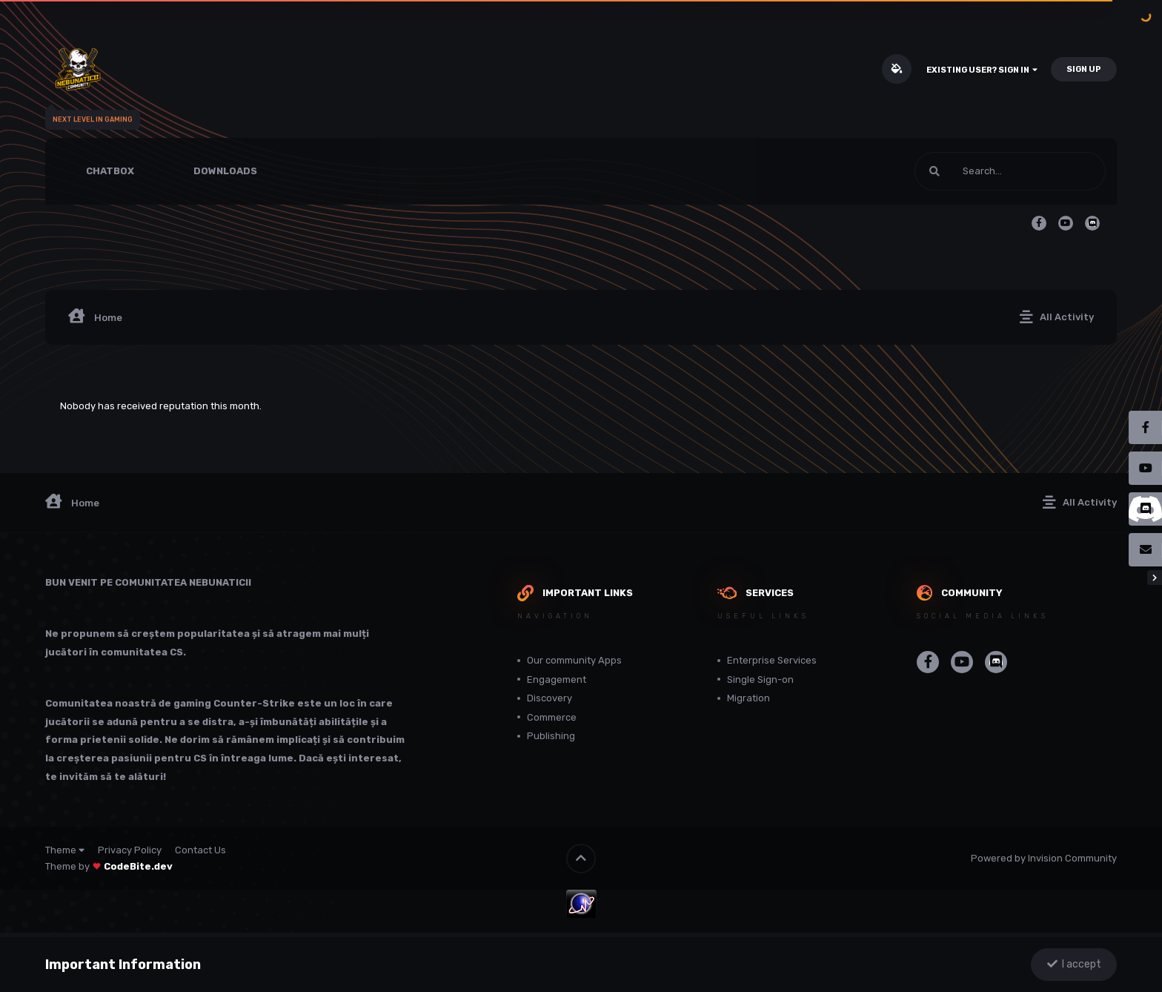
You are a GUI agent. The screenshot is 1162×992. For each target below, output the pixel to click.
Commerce (552, 717)
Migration (748, 698)
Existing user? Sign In (982, 70)
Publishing (551, 735)
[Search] (970, 171)
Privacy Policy (130, 850)
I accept (1074, 964)
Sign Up (1083, 69)
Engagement (556, 679)
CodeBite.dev (138, 866)
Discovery (549, 698)
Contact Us (200, 850)
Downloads (225, 170)
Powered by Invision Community (1044, 858)
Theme (64, 850)
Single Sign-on (760, 679)
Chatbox (110, 170)
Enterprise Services (772, 660)
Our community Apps (574, 660)
